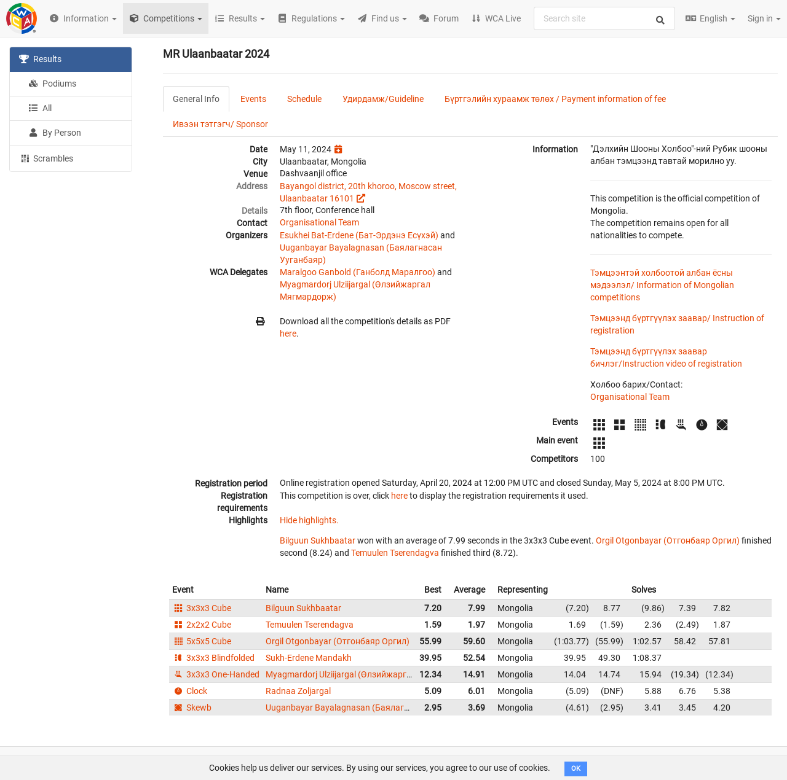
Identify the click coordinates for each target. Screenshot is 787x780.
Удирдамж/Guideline (383, 99)
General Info (196, 99)
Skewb (192, 707)
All (40, 108)
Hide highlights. (309, 520)
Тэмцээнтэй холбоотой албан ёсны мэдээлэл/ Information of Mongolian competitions (662, 285)
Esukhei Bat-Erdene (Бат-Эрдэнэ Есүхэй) (359, 235)
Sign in (764, 18)
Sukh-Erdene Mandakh (309, 658)
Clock (189, 691)
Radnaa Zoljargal (298, 691)
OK (575, 769)
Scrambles (46, 157)
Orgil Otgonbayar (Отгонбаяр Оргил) (668, 540)
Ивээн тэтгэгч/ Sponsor (220, 124)
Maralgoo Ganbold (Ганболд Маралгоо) (357, 272)
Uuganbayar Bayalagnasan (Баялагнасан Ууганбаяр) (371, 707)
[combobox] (604, 18)
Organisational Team (319, 222)
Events (253, 99)
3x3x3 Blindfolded (213, 658)
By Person (54, 133)
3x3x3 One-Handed (215, 674)
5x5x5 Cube (201, 641)
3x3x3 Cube (201, 608)
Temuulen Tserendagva (395, 553)
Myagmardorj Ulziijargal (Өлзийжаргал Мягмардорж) (370, 674)
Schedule (304, 99)
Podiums (52, 83)
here (288, 333)
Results (40, 59)
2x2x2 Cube (201, 625)
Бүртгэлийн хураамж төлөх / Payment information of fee (555, 99)
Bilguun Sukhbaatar (317, 540)
